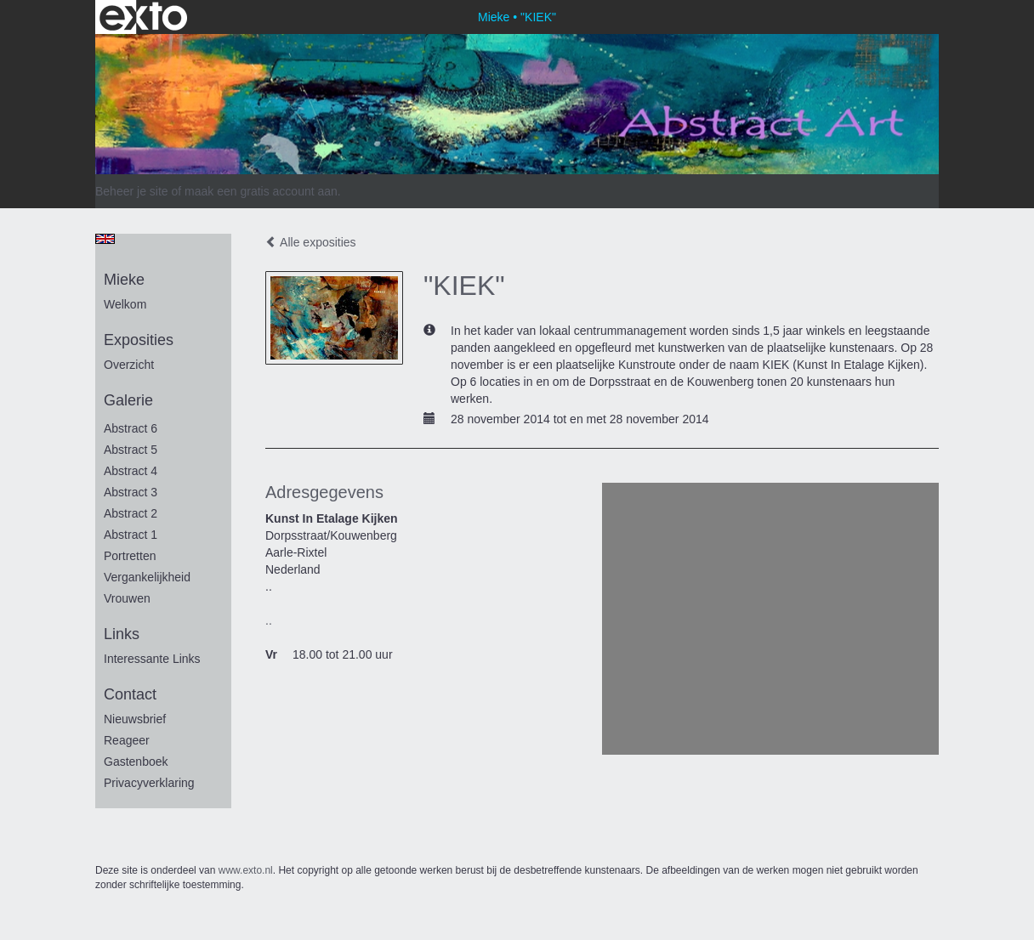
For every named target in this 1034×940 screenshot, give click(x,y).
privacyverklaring (149, 783)
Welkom (125, 304)
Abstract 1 (130, 534)
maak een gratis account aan (261, 191)
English (105, 239)
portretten (130, 556)
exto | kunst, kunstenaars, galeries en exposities (143, 17)
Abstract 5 (130, 449)
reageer (127, 740)
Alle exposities (310, 242)
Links (121, 634)
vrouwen (127, 598)
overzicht (129, 364)
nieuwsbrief (135, 719)
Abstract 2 (130, 513)
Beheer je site (131, 191)
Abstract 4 (130, 471)
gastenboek (136, 761)
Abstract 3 (130, 492)
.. (268, 620)
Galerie (128, 400)
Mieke (493, 17)
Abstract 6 (130, 428)
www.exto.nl (246, 870)
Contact (130, 694)
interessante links (152, 658)
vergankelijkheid (147, 577)
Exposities (138, 339)
